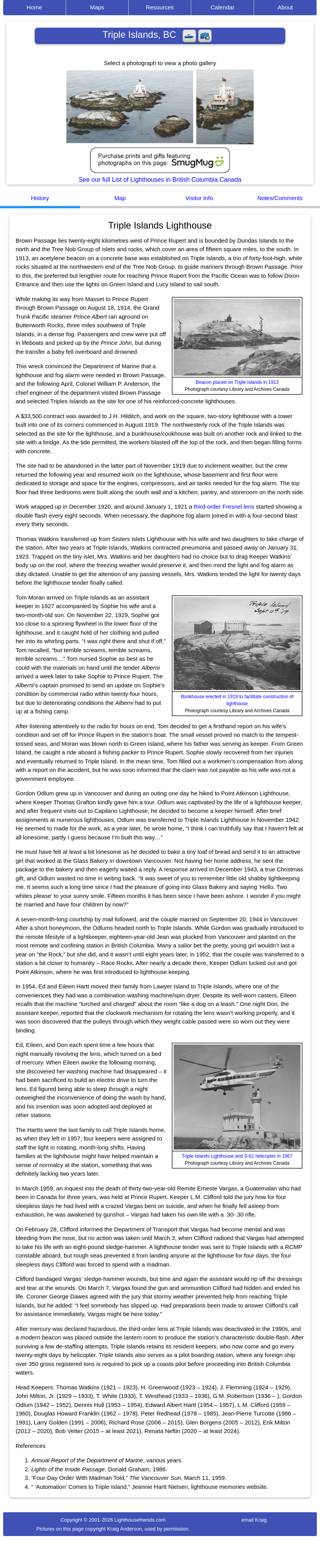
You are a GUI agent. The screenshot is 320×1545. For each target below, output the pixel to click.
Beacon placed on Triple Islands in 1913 (237, 382)
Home (34, 7)
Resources (160, 7)
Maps (97, 7)
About (285, 7)
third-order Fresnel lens (224, 506)
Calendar (223, 7)
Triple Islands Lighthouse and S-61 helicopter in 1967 (237, 1156)
